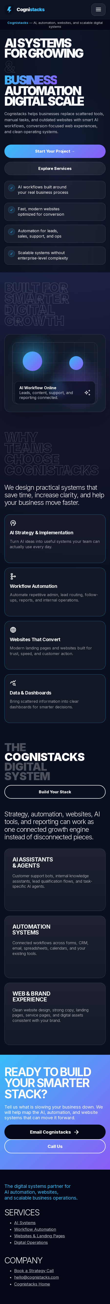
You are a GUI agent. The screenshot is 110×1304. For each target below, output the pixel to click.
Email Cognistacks (55, 1132)
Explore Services (54, 168)
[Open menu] (98, 9)
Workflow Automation (35, 1229)
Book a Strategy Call (34, 1270)
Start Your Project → (55, 151)
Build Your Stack (55, 791)
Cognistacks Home (32, 1284)
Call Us (55, 1146)
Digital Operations (31, 1242)
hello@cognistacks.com (36, 1277)
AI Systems (25, 1222)
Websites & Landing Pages (39, 1235)
